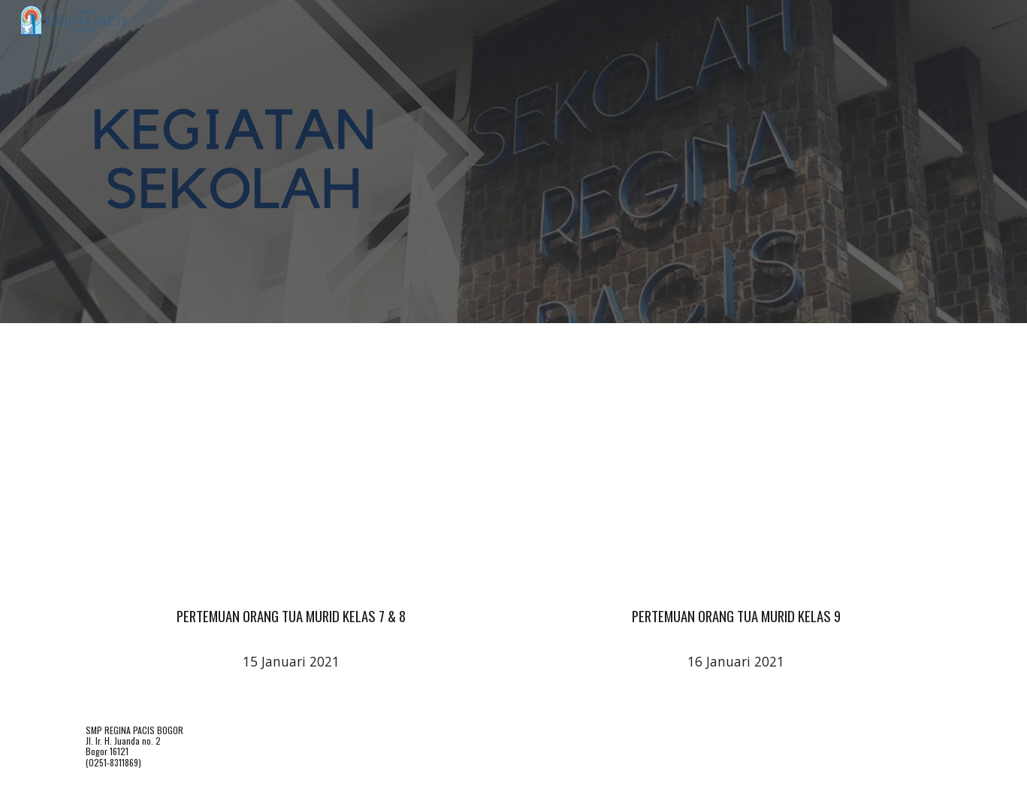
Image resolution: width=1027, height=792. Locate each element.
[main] (291, 610)
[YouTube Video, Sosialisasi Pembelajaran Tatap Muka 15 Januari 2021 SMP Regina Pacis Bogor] (291, 460)
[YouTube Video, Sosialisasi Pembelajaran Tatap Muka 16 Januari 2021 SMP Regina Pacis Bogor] (735, 460)
